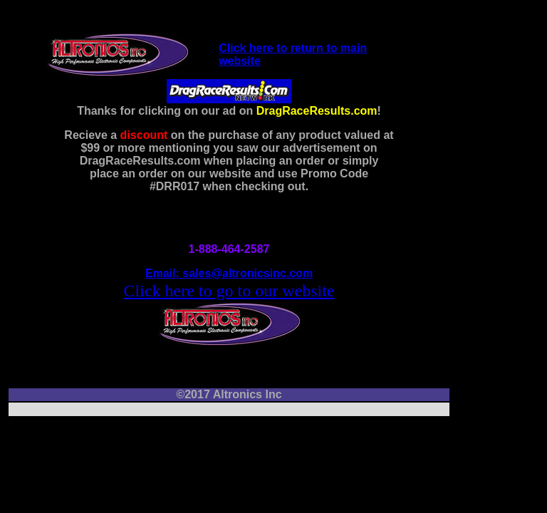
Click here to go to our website (229, 290)
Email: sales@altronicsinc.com (229, 273)
